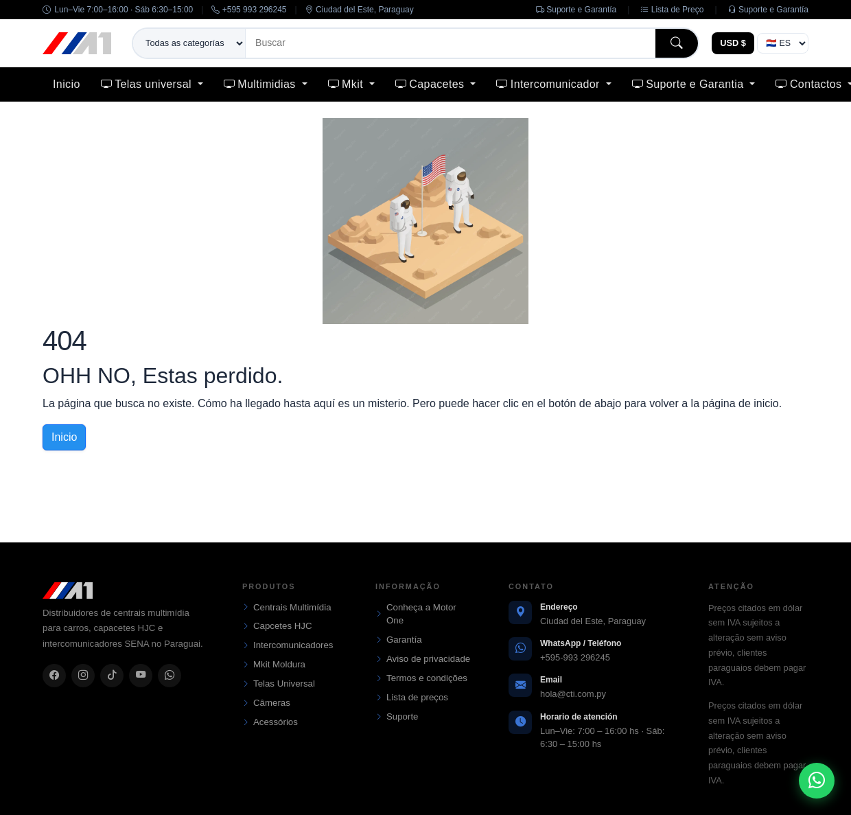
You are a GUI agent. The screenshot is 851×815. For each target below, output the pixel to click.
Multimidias (261, 84)
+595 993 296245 (248, 9)
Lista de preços (411, 697)
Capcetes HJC (277, 626)
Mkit (347, 84)
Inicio (66, 84)
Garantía (398, 639)
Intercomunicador (549, 84)
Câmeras (266, 703)
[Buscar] (450, 43)
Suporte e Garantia (689, 84)
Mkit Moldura (273, 664)
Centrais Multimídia (286, 607)
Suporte (396, 716)
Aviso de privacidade (422, 659)
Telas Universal (278, 683)
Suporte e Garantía (576, 9)
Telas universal (148, 84)
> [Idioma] (782, 43)
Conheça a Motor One (415, 614)
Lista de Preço (671, 9)
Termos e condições (421, 678)
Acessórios (270, 722)
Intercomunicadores (288, 645)
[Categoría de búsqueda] (189, 43)
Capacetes (431, 84)
